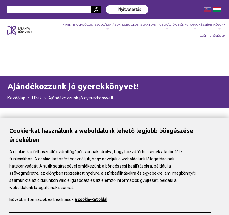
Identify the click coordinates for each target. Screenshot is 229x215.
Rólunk (219, 26)
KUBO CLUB (130, 24)
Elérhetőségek (212, 35)
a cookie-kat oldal (91, 200)
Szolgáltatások (108, 26)
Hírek (66, 24)
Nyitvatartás (129, 9)
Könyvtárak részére (195, 26)
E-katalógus (83, 24)
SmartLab (148, 24)
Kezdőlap (16, 98)
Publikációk (167, 26)
